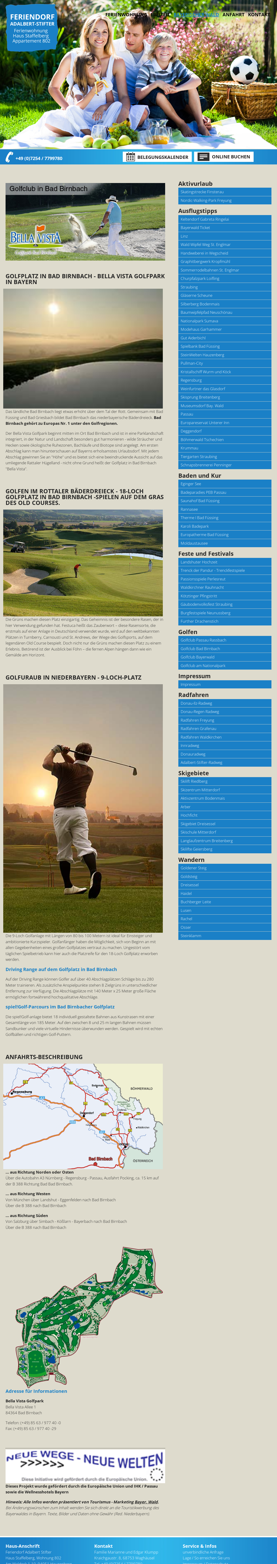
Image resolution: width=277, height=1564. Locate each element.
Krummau (189, 448)
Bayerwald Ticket (195, 227)
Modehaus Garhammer (201, 329)
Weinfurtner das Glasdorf (203, 388)
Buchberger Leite (196, 901)
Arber (186, 806)
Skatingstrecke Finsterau (202, 191)
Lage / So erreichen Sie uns (206, 1529)
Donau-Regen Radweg (200, 711)
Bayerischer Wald (64, 1560)
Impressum (191, 684)
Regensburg (191, 380)
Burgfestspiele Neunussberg (205, 612)
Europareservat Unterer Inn (205, 422)
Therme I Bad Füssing (199, 517)
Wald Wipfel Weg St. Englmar (206, 244)
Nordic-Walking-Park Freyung (206, 200)
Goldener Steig (194, 867)
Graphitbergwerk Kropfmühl (205, 261)
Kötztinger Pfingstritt (199, 596)
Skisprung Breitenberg (200, 397)
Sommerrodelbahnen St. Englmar (210, 270)
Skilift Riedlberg (194, 781)
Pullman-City (192, 363)
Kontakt (259, 14)
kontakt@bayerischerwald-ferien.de (138, 1547)
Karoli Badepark (195, 526)
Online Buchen (224, 157)
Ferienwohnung (126, 14)
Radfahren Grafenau (198, 728)
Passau (187, 414)
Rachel (186, 918)
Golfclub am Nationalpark (203, 665)
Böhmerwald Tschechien (202, 439)
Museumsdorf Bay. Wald (202, 405)
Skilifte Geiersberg (196, 849)
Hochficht (189, 815)
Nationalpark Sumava (199, 321)
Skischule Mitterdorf (198, 832)
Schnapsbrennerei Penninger (206, 465)
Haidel (186, 893)
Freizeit (160, 14)
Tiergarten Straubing (199, 456)
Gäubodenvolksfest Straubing (207, 604)
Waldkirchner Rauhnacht (202, 587)
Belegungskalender (157, 157)
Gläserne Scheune (196, 295)
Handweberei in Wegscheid (204, 253)
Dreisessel (190, 884)
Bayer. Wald (146, 1473)
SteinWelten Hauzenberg (202, 354)
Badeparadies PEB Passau (203, 492)
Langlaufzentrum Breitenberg (207, 840)
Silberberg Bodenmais (200, 304)
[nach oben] (195, 1547)
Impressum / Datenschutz (205, 1535)
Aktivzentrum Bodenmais (203, 798)
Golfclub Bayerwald (197, 657)
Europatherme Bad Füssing (205, 534)
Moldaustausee (194, 543)
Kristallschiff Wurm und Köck (206, 371)
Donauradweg (193, 754)
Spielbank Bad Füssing (200, 346)
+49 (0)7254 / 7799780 (39, 158)
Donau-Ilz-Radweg (196, 703)
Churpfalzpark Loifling (200, 278)
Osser (186, 927)
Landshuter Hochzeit (199, 562)
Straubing (189, 287)
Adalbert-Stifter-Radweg (201, 762)
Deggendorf (191, 431)
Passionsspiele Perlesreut (203, 579)
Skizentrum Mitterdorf (200, 789)
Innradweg (190, 745)
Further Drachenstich (199, 621)
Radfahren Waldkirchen (201, 737)
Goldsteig (189, 876)
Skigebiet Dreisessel (198, 823)
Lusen (186, 910)
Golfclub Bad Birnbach (200, 648)
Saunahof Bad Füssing (200, 500)
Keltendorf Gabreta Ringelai (205, 219)
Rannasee (189, 509)
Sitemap (190, 1541)
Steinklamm (191, 935)
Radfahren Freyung (197, 720)
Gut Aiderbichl (193, 337)
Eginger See (191, 483)
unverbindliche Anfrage (203, 1523)
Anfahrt (234, 14)
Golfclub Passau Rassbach (203, 640)
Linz (184, 236)
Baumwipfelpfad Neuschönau (206, 312)
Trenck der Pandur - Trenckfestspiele (213, 570)
